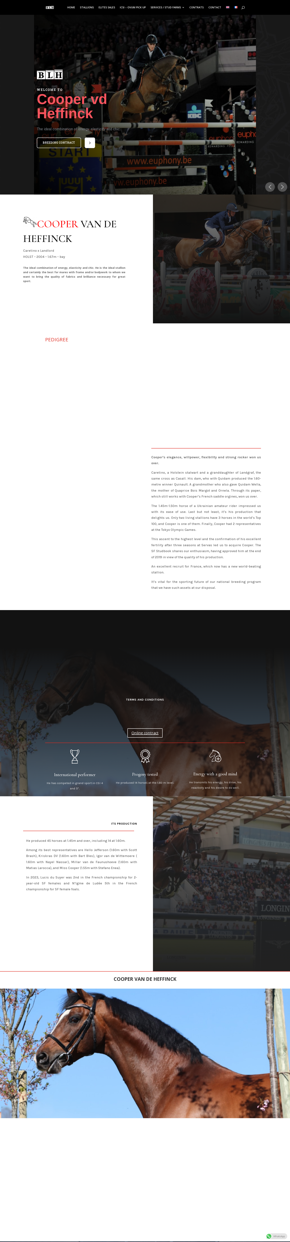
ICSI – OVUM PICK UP (133, 7)
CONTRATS (196, 7)
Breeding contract (59, 142)
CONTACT (214, 7)
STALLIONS (87, 7)
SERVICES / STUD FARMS (166, 7)
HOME (71, 7)
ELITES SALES (107, 7)
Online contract (145, 732)
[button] (59, 143)
